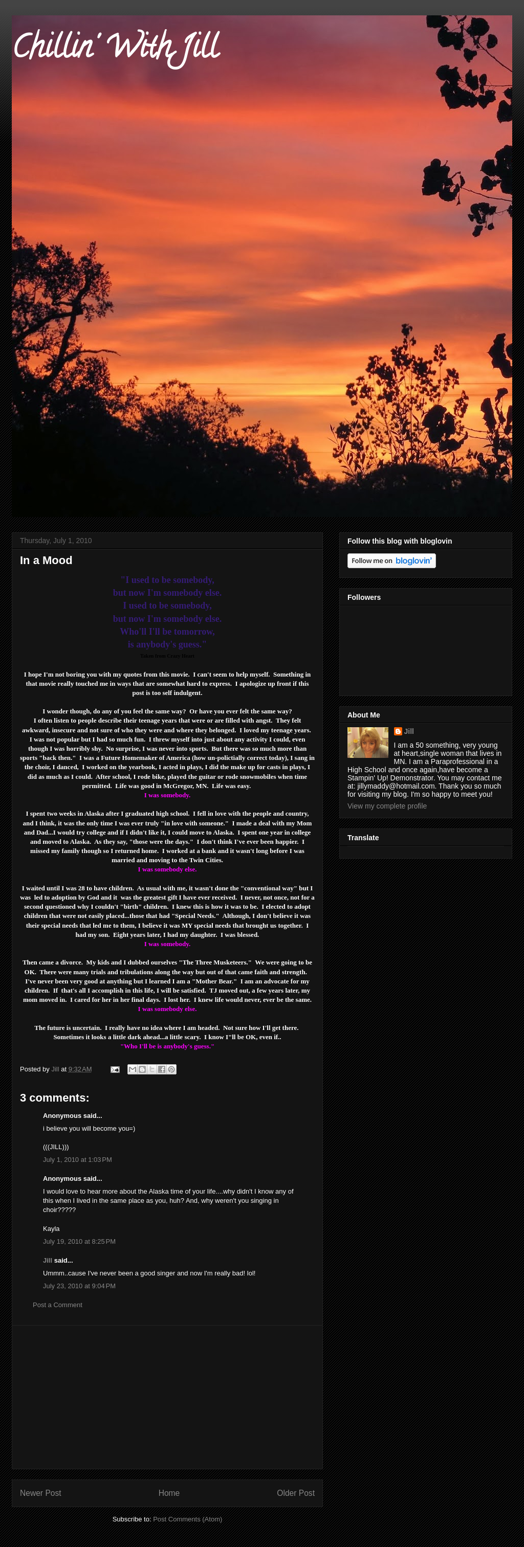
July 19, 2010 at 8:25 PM (79, 1241)
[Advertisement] (167, 1397)
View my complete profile (387, 806)
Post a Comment (57, 1305)
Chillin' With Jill (114, 51)
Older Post (296, 1493)
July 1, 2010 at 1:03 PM (77, 1159)
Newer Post (40, 1493)
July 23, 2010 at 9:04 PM (79, 1286)
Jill (47, 1260)
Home (169, 1493)
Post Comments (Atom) (187, 1519)
